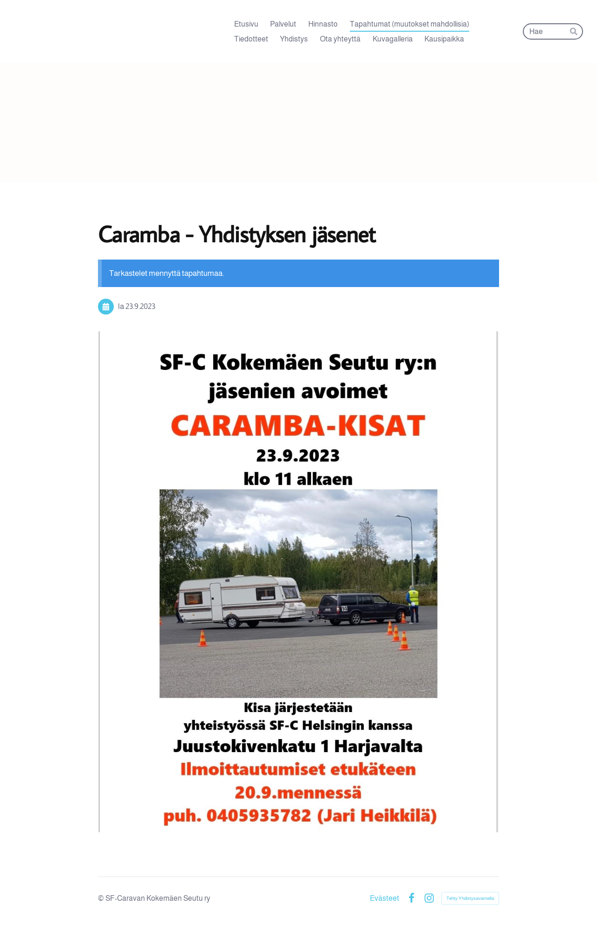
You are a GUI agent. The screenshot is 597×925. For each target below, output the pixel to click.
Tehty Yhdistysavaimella (470, 898)
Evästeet (384, 898)
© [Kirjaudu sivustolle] (101, 898)
